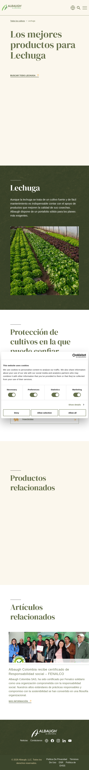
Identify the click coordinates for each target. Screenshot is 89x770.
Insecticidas (22, 419)
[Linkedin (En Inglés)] (63, 741)
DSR (61, 762)
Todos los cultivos (17, 21)
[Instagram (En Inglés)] (57, 741)
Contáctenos (36, 740)
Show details (75, 405)
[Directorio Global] (73, 8)
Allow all (72, 413)
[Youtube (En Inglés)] (68, 741)
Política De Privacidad (56, 759)
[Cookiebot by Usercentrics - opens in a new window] (74, 356)
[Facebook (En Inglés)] (51, 741)
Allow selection (44, 413)
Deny (16, 413)
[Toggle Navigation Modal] (85, 7)
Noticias (24, 740)
